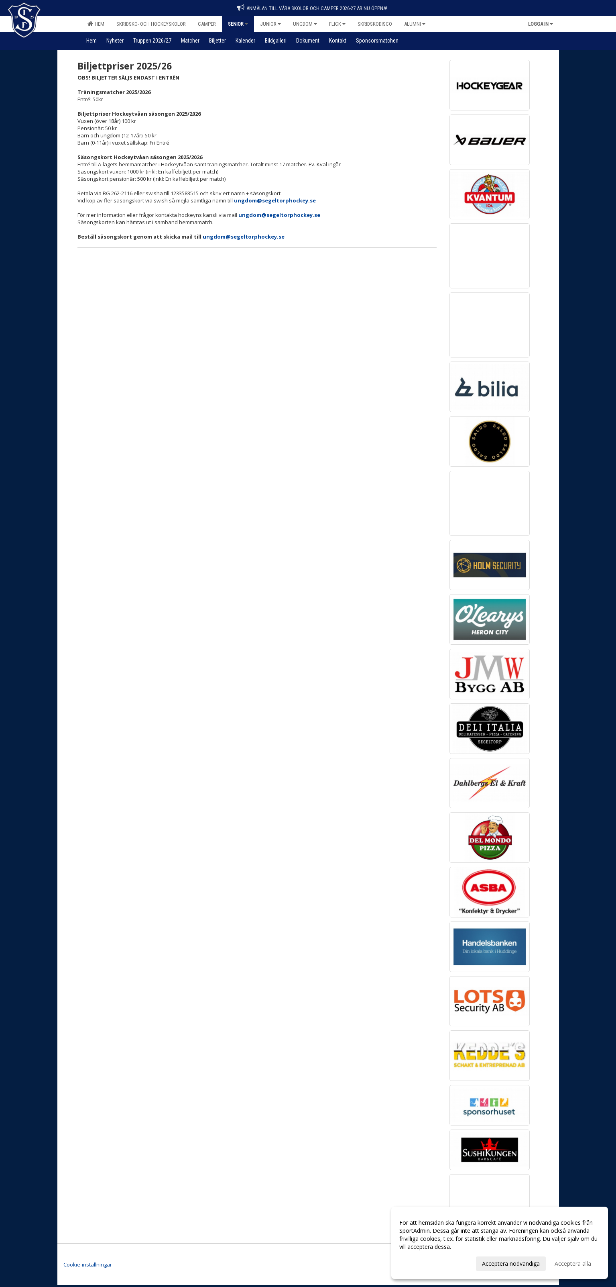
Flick (337, 24)
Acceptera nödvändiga (511, 1263)
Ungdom (305, 24)
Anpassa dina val (421, 1262)
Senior (238, 24)
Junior (270, 24)
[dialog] (499, 1243)
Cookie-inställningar (87, 1264)
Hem (95, 23)
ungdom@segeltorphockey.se (275, 200)
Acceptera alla (573, 1263)
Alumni (414, 24)
